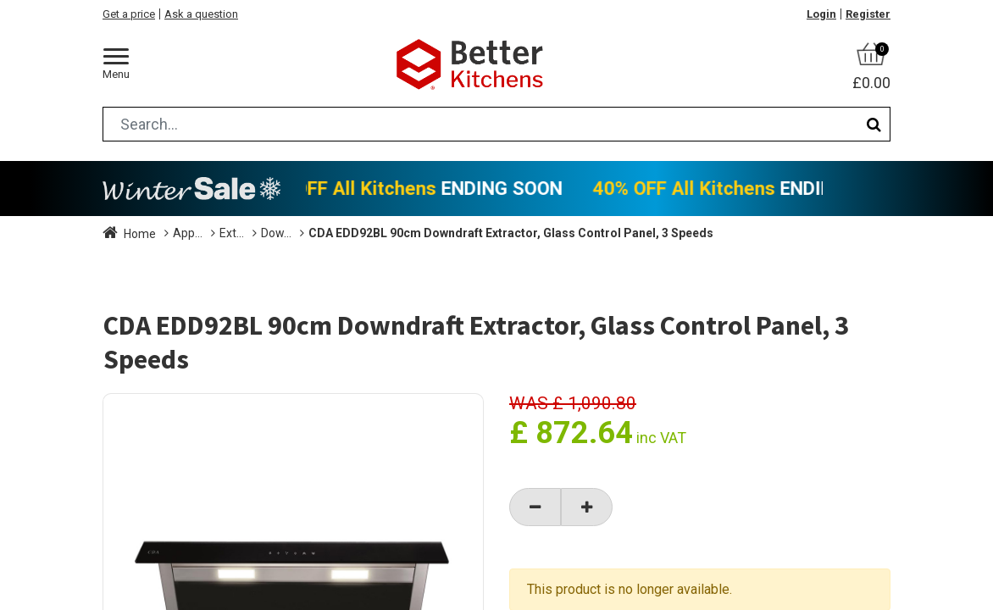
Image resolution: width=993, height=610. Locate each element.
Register (868, 13)
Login (821, 13)
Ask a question (201, 13)
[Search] (874, 124)
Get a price (129, 13)
